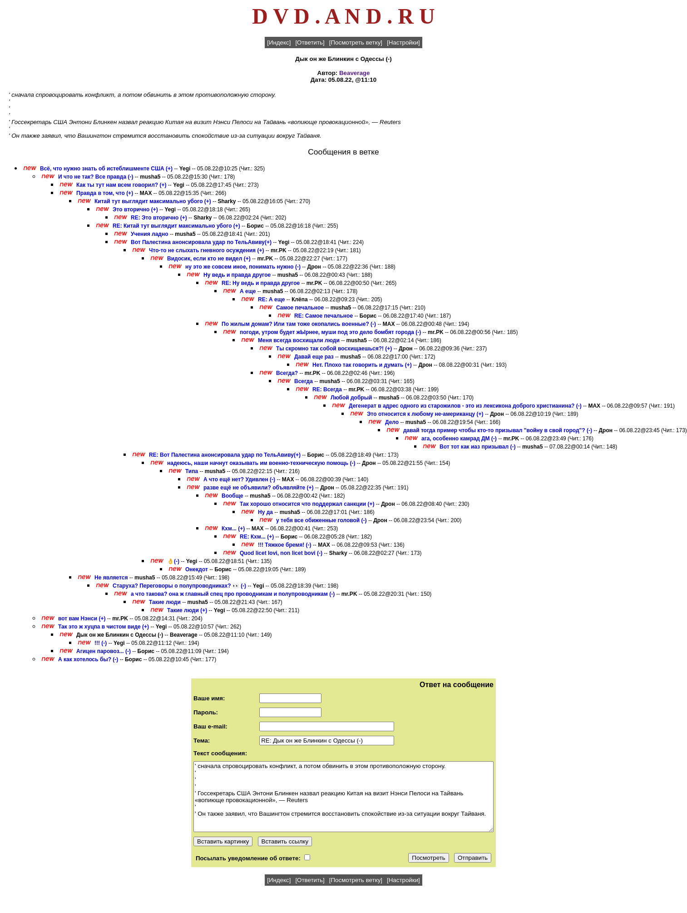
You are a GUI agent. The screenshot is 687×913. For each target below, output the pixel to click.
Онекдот (197, 569)
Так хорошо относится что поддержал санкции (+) (307, 504)
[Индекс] (279, 42)
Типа (191, 471)
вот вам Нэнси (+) (82, 618)
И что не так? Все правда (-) (95, 177)
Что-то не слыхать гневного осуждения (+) (206, 250)
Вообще (232, 496)
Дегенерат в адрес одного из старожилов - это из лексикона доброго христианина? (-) (465, 406)
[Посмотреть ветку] (355, 42)
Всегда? (288, 373)
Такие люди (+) (187, 610)
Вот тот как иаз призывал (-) (477, 447)
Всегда (303, 381)
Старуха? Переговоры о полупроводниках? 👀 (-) (179, 586)
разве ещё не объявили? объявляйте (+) (258, 487)
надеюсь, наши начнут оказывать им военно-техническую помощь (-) (261, 463)
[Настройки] (403, 42)
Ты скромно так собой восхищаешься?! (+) (334, 348)
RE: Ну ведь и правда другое (261, 283)
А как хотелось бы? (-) (88, 659)
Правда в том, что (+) (104, 193)
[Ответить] (309, 42)
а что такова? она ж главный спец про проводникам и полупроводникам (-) (233, 594)
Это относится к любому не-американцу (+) (425, 414)
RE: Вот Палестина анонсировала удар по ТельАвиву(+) (225, 455)
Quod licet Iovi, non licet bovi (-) (281, 553)
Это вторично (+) (135, 209)
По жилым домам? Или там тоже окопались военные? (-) (299, 324)
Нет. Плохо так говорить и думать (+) (362, 365)
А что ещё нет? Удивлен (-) (239, 479)
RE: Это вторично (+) (159, 218)
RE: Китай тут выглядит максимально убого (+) (176, 226)
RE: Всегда (327, 389)
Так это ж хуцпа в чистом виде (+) (103, 627)
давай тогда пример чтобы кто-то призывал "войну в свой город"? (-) (497, 430)
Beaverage (354, 73)
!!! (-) (100, 643)
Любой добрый (351, 397)
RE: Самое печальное (323, 316)
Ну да (265, 512)
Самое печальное (300, 307)
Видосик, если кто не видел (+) (209, 258)
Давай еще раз (314, 357)
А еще (248, 291)
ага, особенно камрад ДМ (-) (459, 438)
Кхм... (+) (233, 528)
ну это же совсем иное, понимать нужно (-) (243, 267)
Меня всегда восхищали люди (299, 340)
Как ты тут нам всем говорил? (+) (121, 185)
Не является (111, 577)
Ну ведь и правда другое (237, 275)
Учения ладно (149, 234)
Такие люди (165, 602)
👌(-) (173, 561)
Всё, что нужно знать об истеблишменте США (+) (106, 168)
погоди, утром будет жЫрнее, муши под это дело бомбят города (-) (330, 332)
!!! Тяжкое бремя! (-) (284, 545)
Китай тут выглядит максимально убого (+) (152, 201)
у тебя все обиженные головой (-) (321, 520)
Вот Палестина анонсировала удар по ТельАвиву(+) (201, 242)
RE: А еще (271, 299)
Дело (392, 422)
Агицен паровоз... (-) (103, 651)
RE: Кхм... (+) (257, 537)
